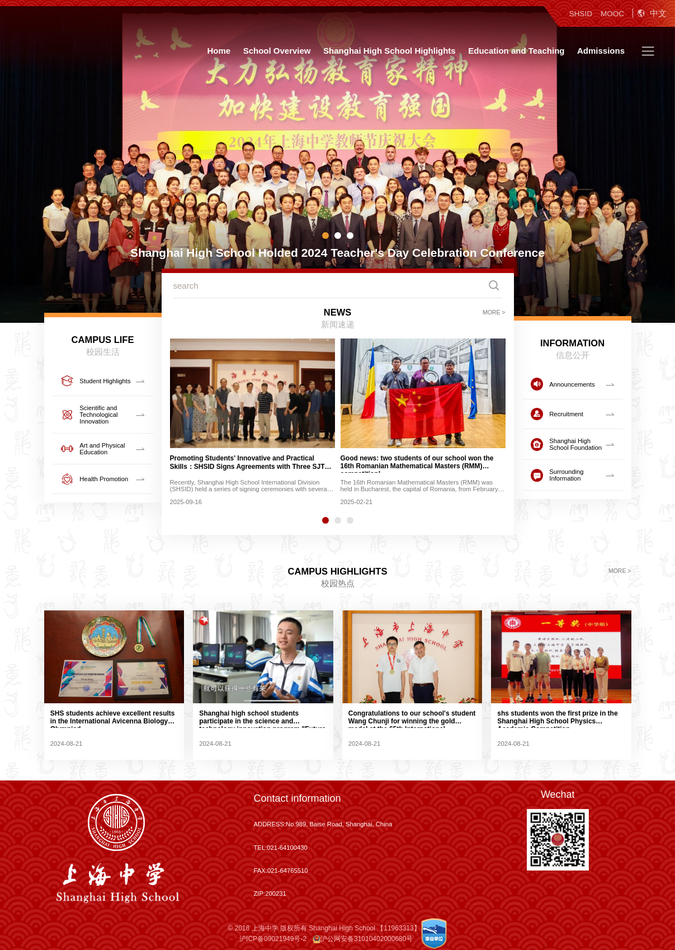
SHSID (580, 14)
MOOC (612, 14)
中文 (652, 13)
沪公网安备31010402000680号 (363, 939)
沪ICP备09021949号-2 (272, 939)
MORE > (494, 312)
